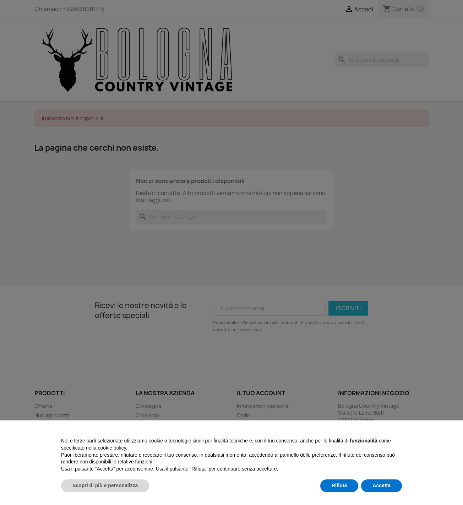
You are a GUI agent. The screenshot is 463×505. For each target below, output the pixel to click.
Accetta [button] (381, 485)
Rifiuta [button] (339, 485)
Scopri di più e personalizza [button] (105, 485)
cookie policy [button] (112, 448)
